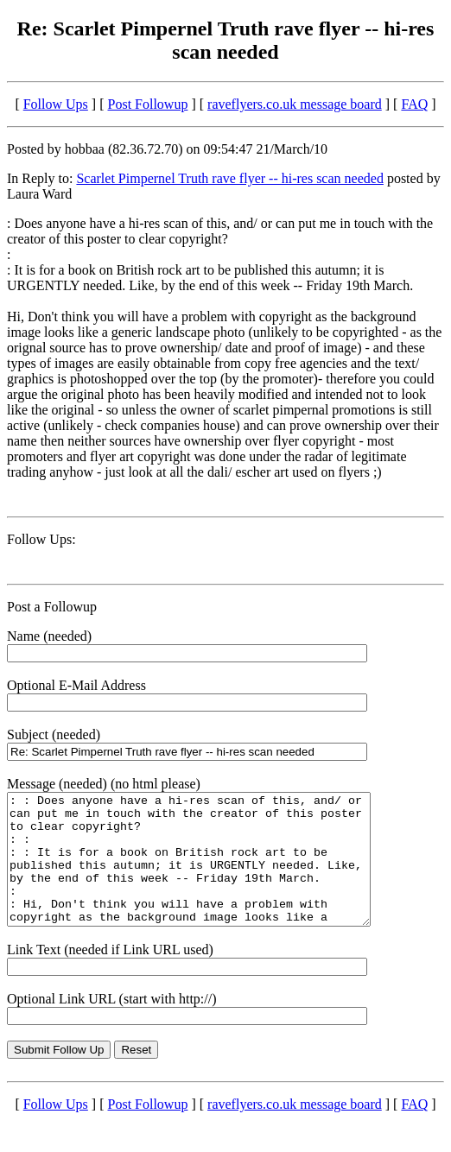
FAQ (414, 104)
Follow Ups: (41, 539)
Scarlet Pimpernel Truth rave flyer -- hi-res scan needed (229, 178)
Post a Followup (52, 606)
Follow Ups (55, 104)
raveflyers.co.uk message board (294, 104)
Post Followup (148, 104)
